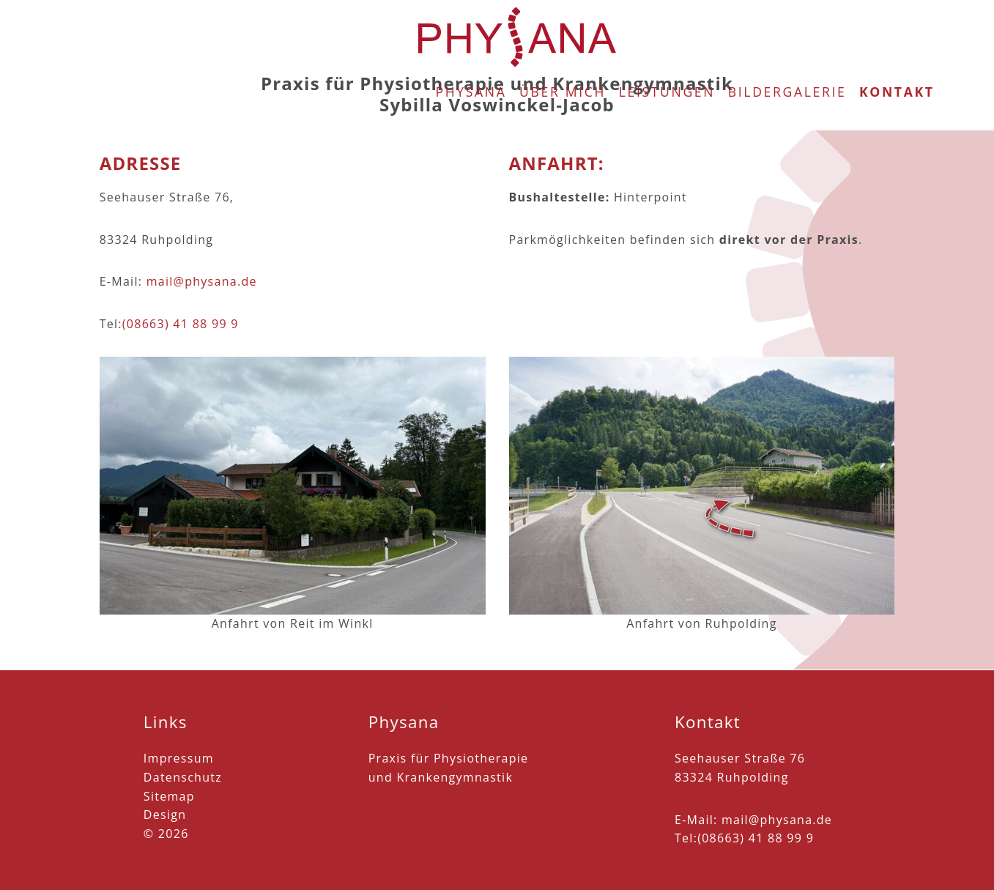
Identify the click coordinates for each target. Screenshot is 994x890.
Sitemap (169, 796)
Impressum (179, 758)
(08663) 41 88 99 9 (180, 324)
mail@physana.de (201, 281)
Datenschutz (183, 777)
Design (165, 814)
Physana (470, 32)
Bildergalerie (787, 32)
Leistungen (667, 32)
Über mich (562, 32)
